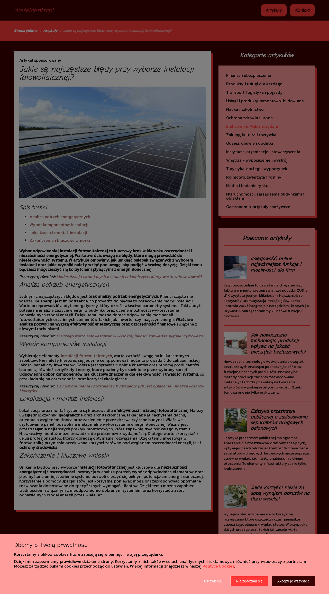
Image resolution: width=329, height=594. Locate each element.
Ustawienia (213, 581)
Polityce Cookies (218, 566)
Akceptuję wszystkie (293, 581)
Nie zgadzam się (249, 581)
